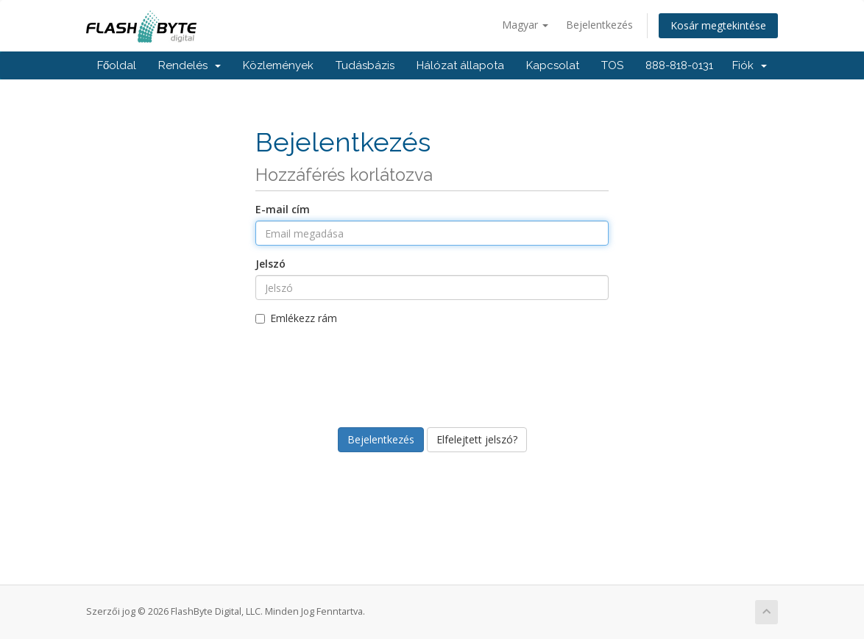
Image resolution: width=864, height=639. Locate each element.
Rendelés (189, 65)
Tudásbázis (365, 65)
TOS (612, 65)
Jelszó (270, 264)
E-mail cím (282, 209)
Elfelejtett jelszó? (476, 439)
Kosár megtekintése (718, 25)
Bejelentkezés (599, 25)
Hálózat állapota (460, 65)
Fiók (749, 65)
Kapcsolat (552, 65)
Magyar (525, 25)
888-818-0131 (679, 65)
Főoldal (116, 65)
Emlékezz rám (296, 318)
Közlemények (278, 65)
